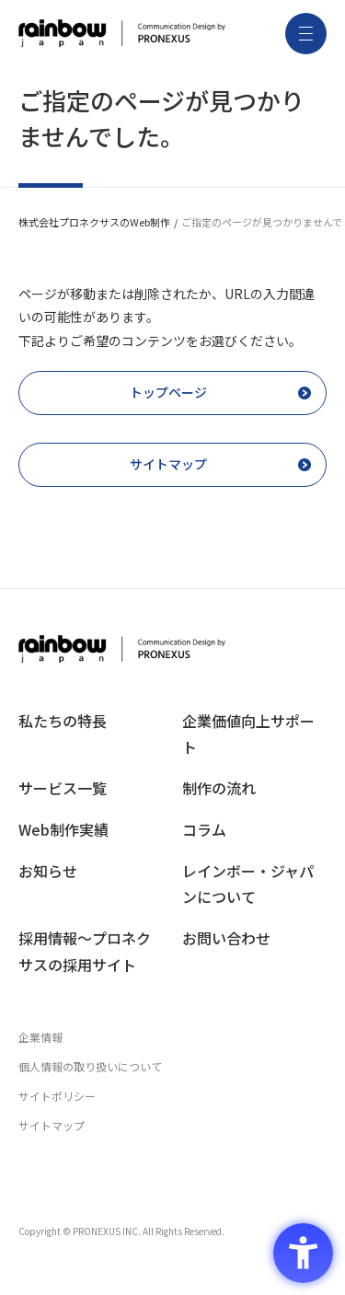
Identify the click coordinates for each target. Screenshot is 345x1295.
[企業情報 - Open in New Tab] (172, 1037)
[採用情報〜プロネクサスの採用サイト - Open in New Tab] (91, 952)
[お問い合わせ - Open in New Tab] (255, 938)
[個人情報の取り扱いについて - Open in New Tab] (172, 1066)
